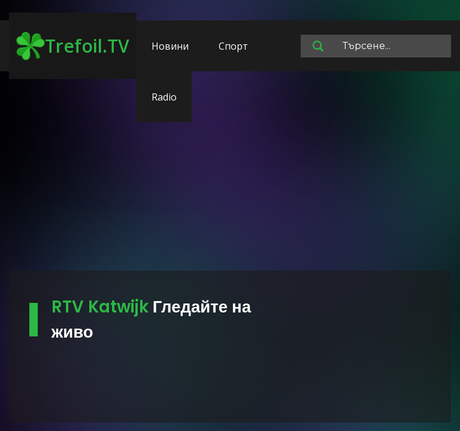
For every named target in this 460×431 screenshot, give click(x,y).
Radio (164, 97)
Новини (170, 46)
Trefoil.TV (72, 46)
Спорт (233, 46)
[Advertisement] (230, 176)
